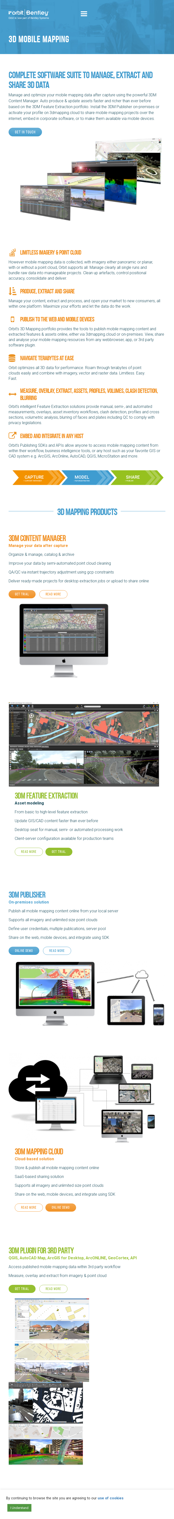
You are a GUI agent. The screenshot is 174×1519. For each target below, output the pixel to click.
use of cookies (110, 1498)
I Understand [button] (19, 1508)
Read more (53, 594)
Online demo (24, 951)
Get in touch (25, 132)
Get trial (22, 594)
